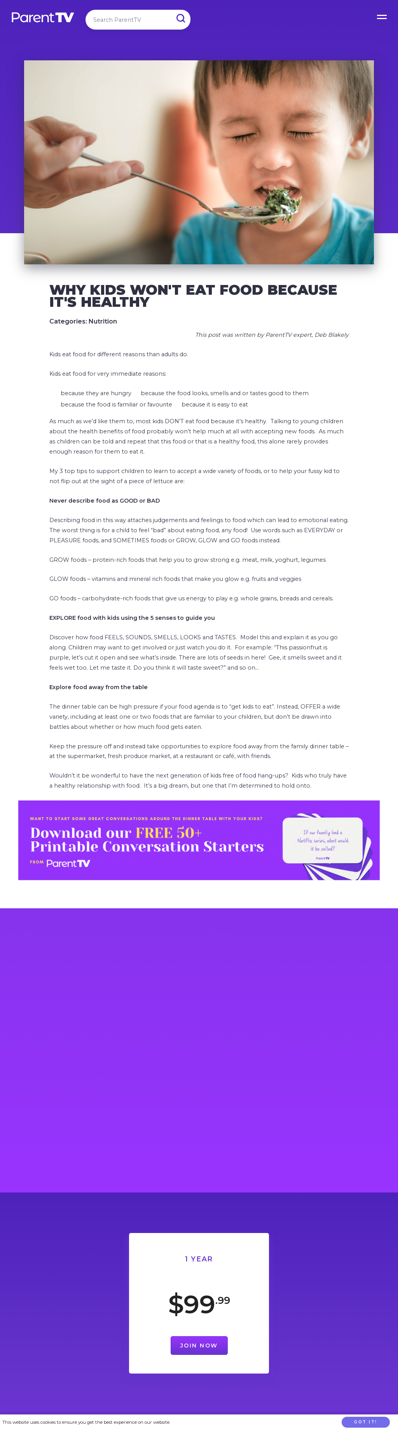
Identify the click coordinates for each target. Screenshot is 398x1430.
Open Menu (382, 15)
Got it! (365, 1422)
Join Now (199, 1345)
